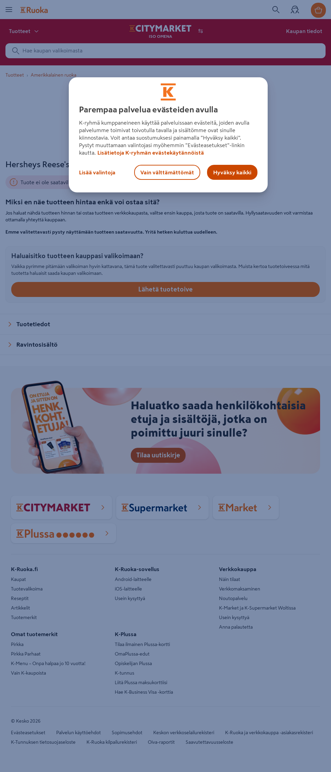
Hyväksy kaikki (232, 172)
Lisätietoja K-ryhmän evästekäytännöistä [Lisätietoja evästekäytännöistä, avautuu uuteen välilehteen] (150, 152)
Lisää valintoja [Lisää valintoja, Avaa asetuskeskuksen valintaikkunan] (97, 172)
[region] (168, 134)
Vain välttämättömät (167, 172)
